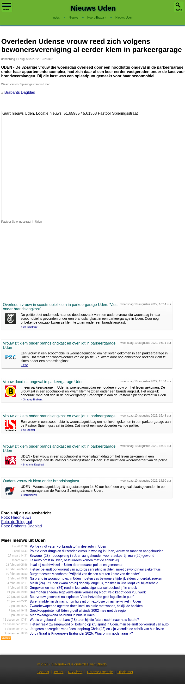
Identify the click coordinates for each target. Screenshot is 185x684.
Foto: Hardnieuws (16, 517)
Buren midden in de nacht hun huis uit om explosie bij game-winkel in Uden (85, 601)
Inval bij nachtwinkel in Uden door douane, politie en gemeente (76, 565)
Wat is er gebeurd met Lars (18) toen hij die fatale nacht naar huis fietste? (84, 620)
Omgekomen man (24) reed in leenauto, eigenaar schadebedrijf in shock (83, 588)
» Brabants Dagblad (32, 464)
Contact (43, 672)
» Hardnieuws (29, 494)
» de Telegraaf (29, 326)
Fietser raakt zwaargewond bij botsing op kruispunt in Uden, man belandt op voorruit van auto (99, 624)
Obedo (102, 664)
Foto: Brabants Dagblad (21, 526)
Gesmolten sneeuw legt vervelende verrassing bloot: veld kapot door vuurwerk (88, 592)
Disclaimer (125, 672)
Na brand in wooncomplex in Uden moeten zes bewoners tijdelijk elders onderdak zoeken (96, 578)
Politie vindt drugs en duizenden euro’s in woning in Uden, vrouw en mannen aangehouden (96, 551)
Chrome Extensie (100, 672)
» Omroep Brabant (32, 399)
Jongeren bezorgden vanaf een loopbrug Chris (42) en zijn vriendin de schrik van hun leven (97, 629)
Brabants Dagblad (19, 92)
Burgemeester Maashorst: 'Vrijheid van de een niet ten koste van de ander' (85, 574)
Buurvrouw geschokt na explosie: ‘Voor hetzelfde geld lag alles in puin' (82, 597)
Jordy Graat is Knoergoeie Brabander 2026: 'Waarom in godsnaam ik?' (82, 633)
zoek (179, 10)
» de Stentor (28, 429)
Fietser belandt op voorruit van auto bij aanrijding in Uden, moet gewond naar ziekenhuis (95, 569)
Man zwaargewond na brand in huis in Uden (62, 615)
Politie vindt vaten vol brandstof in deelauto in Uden (68, 546)
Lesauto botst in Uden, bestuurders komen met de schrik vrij (74, 560)
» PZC (24, 365)
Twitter (58, 672)
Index (55, 17)
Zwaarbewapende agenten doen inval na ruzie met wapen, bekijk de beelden (86, 606)
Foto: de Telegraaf (16, 522)
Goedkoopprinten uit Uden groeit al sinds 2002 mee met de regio (78, 610)
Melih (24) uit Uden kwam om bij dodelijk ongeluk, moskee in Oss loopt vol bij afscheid (94, 583)
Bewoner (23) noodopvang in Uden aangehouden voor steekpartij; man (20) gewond (92, 556)
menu (6, 7)
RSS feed (75, 672)
